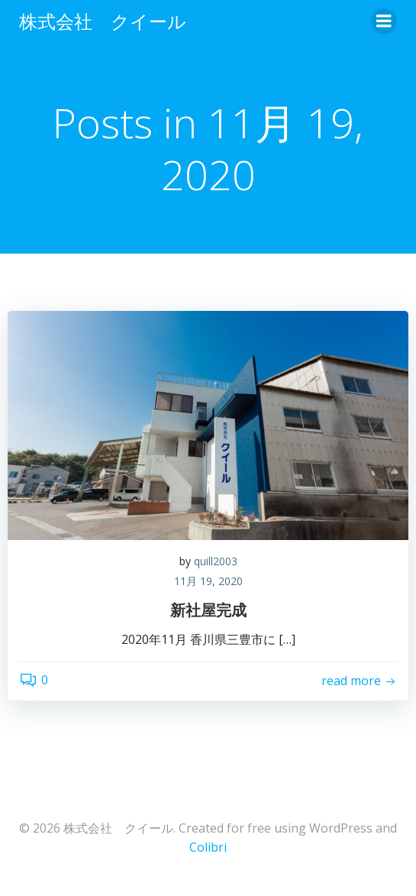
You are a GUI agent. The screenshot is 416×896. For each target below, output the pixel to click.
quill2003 (215, 561)
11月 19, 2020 (208, 581)
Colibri (208, 847)
